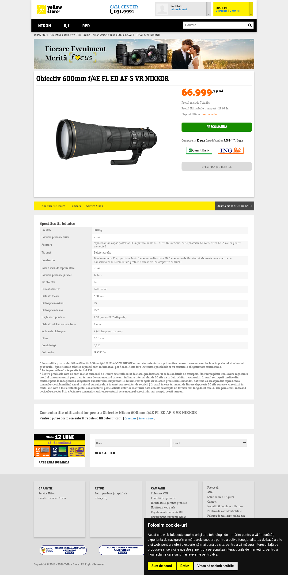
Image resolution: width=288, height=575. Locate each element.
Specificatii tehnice (53, 206)
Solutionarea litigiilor (220, 497)
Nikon (44, 25)
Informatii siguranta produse (169, 503)
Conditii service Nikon (52, 498)
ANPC (210, 492)
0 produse (227, 11)
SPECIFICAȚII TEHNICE (217, 166)
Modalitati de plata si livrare (225, 506)
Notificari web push (163, 508)
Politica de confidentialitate (224, 511)
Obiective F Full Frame (77, 35)
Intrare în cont (179, 9)
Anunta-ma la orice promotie (234, 206)
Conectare (130, 418)
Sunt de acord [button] (162, 566)
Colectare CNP (159, 494)
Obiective (55, 35)
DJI (67, 25)
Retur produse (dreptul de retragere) (111, 496)
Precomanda (216, 127)
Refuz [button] (184, 566)
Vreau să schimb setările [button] (215, 566)
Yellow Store (41, 35)
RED (86, 25)
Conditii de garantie (163, 498)
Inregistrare (146, 418)
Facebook (212, 488)
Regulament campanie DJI (167, 512)
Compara (76, 206)
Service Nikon (94, 206)
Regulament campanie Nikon (168, 517)
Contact (211, 502)
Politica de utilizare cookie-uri (226, 516)
